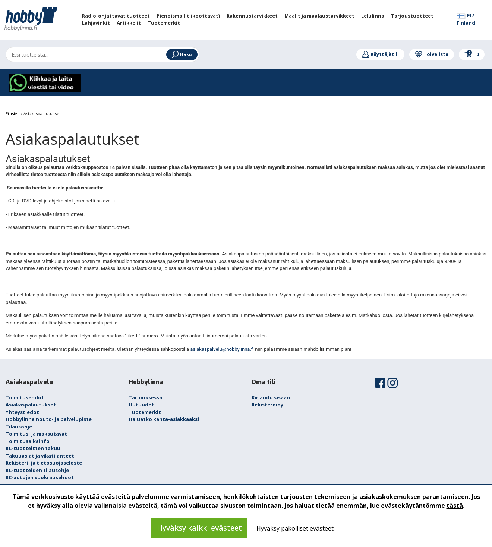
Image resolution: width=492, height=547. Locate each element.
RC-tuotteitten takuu (33, 448)
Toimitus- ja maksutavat (36, 433)
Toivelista (431, 54)
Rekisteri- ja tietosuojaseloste (44, 462)
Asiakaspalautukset (31, 404)
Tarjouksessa (145, 397)
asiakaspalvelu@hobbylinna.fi (222, 349)
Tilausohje (19, 426)
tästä (455, 506)
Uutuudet (141, 404)
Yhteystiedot (22, 412)
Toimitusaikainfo (28, 441)
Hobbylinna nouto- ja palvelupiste (49, 419)
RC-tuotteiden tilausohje (37, 470)
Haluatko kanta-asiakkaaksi (164, 419)
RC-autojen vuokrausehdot (40, 477)
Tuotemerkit (145, 412)
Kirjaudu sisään (271, 397)
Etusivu (13, 113)
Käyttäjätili (380, 54)
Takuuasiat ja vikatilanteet (40, 455)
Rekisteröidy (267, 404)
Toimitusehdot (25, 397)
